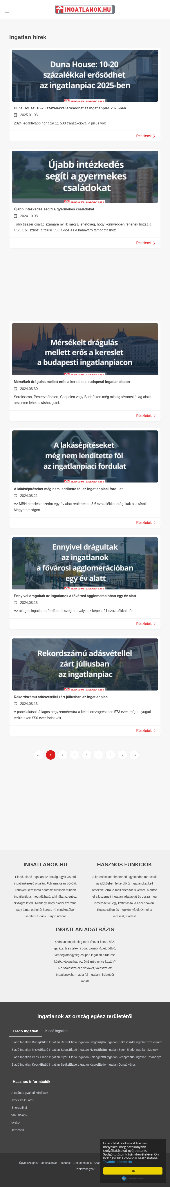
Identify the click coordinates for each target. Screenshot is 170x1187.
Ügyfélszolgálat (28, 1162)
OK (133, 1171)
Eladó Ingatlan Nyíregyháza (88, 1049)
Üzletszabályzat (84, 1169)
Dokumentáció (82, 1162)
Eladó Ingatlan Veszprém (115, 1057)
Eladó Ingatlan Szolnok (142, 1049)
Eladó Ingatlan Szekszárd (144, 1042)
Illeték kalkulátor (22, 1100)
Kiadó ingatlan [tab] (56, 1031)
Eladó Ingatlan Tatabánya (144, 1057)
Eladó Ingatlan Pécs (25, 1057)
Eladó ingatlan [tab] (25, 1031)
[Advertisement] (85, 285)
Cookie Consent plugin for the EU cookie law (133, 1178)
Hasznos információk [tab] (31, 1082)
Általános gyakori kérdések (29, 1092)
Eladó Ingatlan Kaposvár (86, 1064)
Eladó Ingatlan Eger (111, 1049)
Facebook (65, 1162)
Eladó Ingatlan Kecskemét (29, 1064)
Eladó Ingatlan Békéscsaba (116, 1042)
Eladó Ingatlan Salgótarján (87, 1042)
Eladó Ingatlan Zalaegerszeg (88, 1057)
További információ (118, 1161)
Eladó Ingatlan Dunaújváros (117, 1064)
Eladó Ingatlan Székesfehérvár (61, 1064)
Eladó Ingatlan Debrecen (57, 1042)
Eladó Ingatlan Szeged (55, 1049)
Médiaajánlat (49, 1162)
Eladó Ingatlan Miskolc (26, 1049)
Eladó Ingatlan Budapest (28, 1042)
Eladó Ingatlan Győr (53, 1057)
